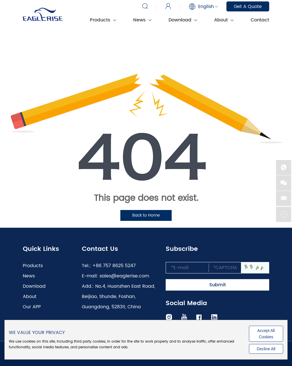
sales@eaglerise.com (124, 276)
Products (103, 20)
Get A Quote (248, 6)
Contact (260, 20)
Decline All (266, 349)
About (224, 20)
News (142, 20)
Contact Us (100, 249)
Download (183, 20)
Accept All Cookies (266, 333)
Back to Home (146, 215)
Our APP (32, 307)
